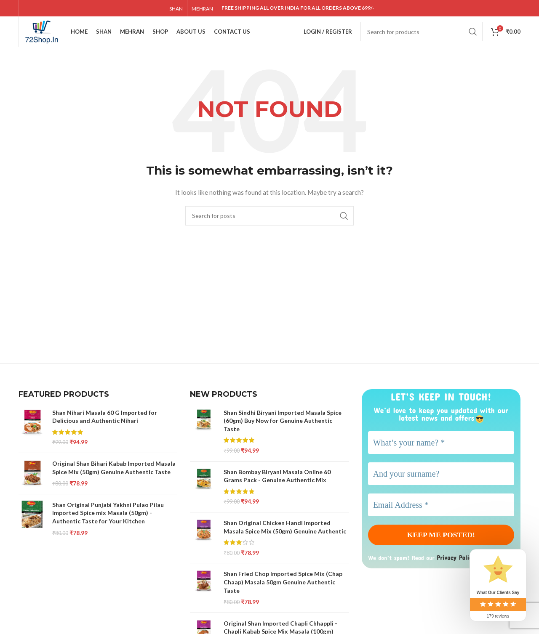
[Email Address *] (441, 518)
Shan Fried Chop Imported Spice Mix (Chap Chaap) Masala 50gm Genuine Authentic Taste (283, 595)
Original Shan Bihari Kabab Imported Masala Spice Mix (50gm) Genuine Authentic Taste (114, 480)
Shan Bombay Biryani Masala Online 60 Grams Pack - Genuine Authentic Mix (277, 489)
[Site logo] (51, 38)
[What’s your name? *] (441, 455)
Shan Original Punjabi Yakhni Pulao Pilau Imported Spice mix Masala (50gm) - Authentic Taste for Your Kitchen (108, 526)
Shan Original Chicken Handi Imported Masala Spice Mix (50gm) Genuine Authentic (285, 540)
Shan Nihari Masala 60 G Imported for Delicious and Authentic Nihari (104, 430)
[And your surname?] (441, 486)
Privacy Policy (457, 572)
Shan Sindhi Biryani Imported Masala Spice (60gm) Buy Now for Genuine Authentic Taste (283, 434)
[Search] (421, 38)
